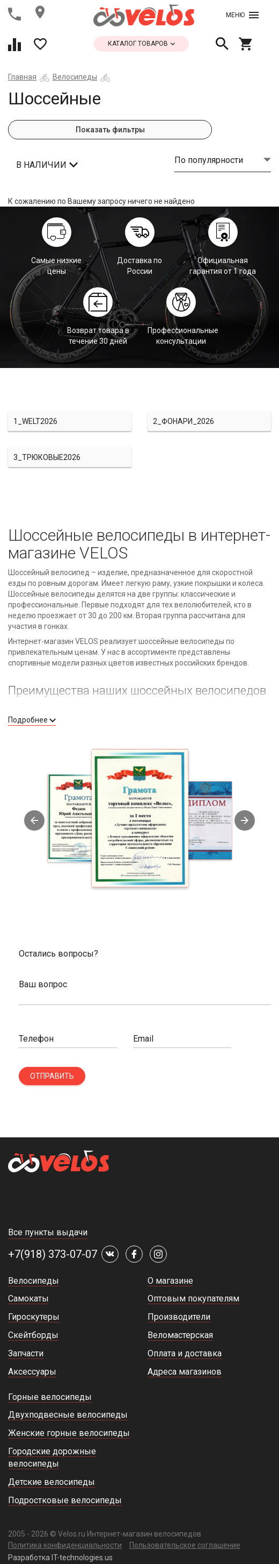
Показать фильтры (110, 129)
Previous (34, 820)
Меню (242, 15)
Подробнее (32, 720)
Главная (22, 77)
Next (244, 820)
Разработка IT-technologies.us (60, 1557)
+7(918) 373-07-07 (52, 1254)
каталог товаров (141, 43)
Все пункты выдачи (47, 1232)
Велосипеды (75, 77)
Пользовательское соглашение (184, 1545)
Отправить (52, 1076)
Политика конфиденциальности (65, 1545)
